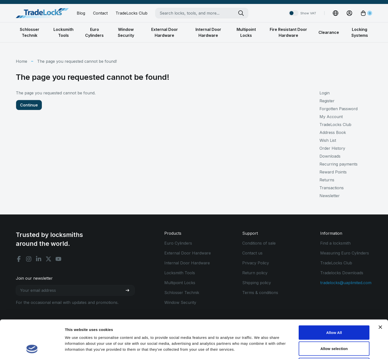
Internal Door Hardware (187, 262)
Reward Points (333, 171)
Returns (326, 179)
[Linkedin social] (39, 259)
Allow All (334, 298)
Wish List (327, 140)
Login (324, 92)
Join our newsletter (34, 278)
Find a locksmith (335, 243)
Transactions (331, 187)
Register (327, 100)
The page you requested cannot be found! (77, 61)
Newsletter (329, 195)
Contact (100, 13)
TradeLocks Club (131, 13)
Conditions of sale (259, 243)
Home (21, 61)
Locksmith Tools (179, 272)
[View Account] (349, 13)
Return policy (254, 272)
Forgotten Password (338, 108)
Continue (29, 105)
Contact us (252, 253)
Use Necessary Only (334, 330)
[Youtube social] (58, 259)
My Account (331, 116)
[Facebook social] (19, 259)
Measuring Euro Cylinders (344, 253)
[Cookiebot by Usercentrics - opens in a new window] (32, 349)
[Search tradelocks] (243, 13)
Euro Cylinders (178, 243)
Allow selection (334, 314)
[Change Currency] (336, 13)
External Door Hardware (187, 253)
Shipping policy (256, 282)
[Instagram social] (29, 259)
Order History (332, 148)
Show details (259, 349)
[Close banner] (380, 293)
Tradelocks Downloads (341, 272)
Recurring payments (338, 164)
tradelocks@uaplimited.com (345, 282)
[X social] (48, 259)
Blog (81, 13)
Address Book (332, 132)
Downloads (329, 156)
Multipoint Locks (179, 282)
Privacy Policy (255, 262)
